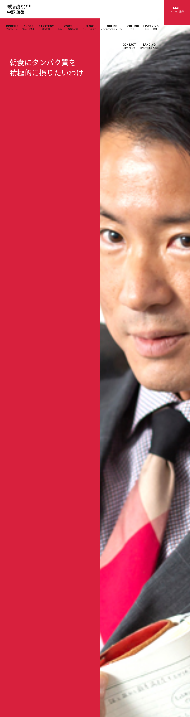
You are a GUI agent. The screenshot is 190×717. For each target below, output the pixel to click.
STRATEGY (46, 27)
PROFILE (12, 27)
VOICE (68, 27)
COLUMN (133, 27)
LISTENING (151, 27)
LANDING (149, 46)
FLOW (89, 27)
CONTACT (129, 46)
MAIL (177, 9)
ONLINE (112, 27)
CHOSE (28, 27)
